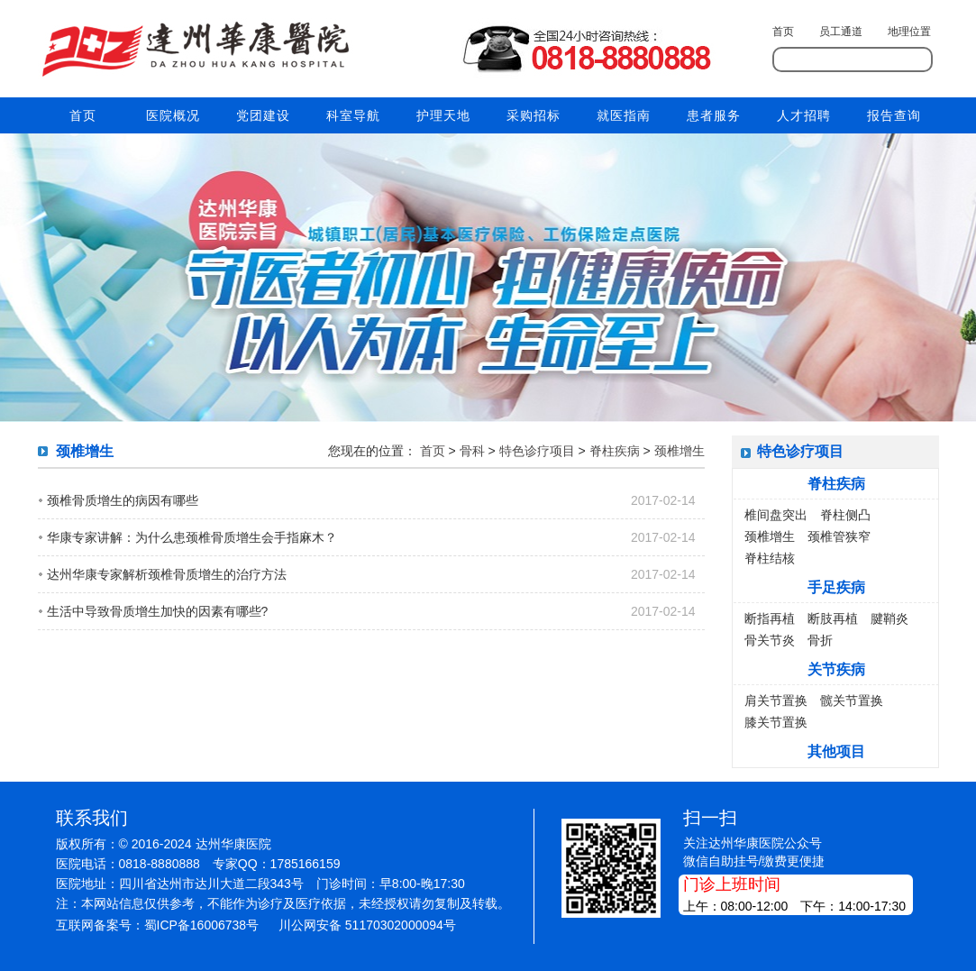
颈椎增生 (679, 451)
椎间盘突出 (775, 515)
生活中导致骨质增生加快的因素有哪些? (158, 611)
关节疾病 (836, 669)
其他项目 (836, 751)
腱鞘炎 (889, 618)
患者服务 (714, 115)
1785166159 (305, 863)
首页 (783, 31)
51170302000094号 (400, 925)
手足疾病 (836, 587)
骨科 (472, 451)
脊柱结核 (769, 558)
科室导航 (353, 115)
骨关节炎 (769, 640)
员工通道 (840, 31)
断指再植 (769, 618)
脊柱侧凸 (845, 515)
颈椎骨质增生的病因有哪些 (122, 500)
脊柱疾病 (614, 451)
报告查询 (894, 115)
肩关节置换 (775, 700)
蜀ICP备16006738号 (202, 925)
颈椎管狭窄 (839, 536)
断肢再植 (832, 618)
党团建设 (263, 115)
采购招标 (533, 115)
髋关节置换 (851, 700)
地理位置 (909, 31)
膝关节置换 (775, 722)
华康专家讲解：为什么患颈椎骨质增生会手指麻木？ (192, 537)
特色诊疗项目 (537, 451)
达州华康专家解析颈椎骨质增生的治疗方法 (167, 574)
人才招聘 (804, 115)
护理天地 (443, 115)
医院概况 (173, 115)
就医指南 (624, 115)
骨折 (820, 640)
